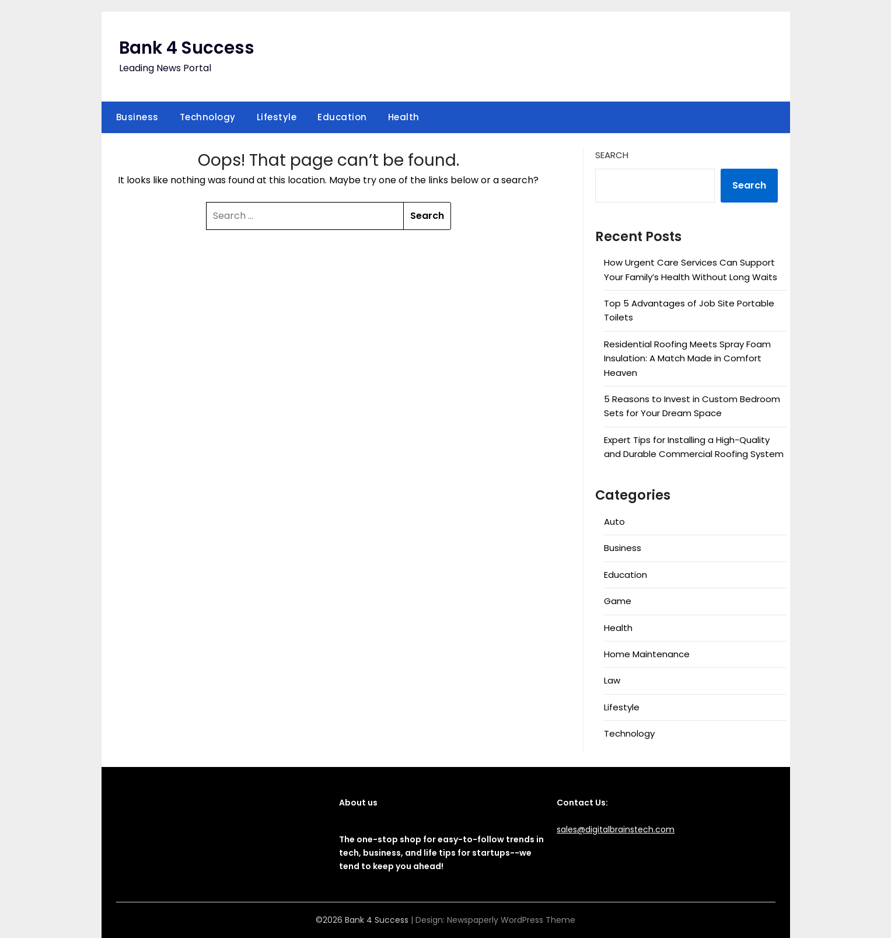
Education (342, 117)
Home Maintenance (647, 654)
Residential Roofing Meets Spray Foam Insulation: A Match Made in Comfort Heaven (687, 358)
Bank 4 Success (188, 48)
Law (612, 680)
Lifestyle (277, 117)
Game (617, 601)
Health (404, 117)
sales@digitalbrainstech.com (616, 829)
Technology (208, 117)
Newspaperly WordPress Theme (511, 920)
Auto (614, 521)
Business (137, 117)
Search (611, 155)
